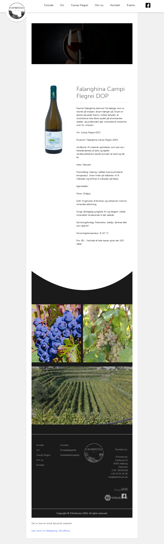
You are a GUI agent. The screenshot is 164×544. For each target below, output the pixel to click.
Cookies (64, 449)
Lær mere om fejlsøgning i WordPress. (51, 530)
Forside (48, 5)
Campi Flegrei (79, 5)
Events (131, 5)
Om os (99, 5)
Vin (62, 5)
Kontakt (115, 5)
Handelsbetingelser (70, 459)
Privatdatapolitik (68, 454)
